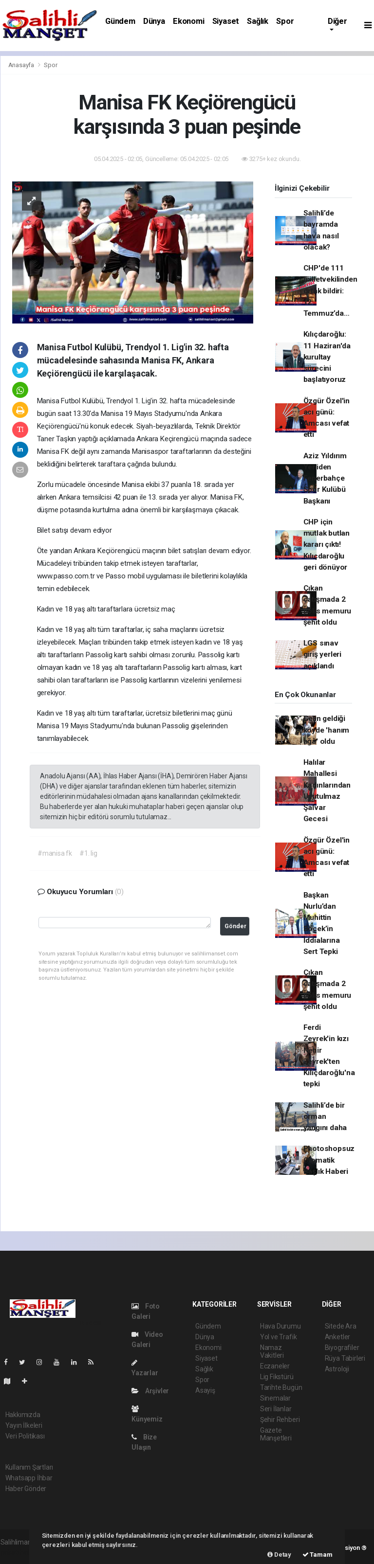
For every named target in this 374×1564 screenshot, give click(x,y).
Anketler (337, 1337)
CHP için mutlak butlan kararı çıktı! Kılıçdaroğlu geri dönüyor (326, 545)
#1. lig (88, 853)
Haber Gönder (26, 1488)
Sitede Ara (340, 1326)
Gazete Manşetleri (276, 1434)
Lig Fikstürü (277, 1377)
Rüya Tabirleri (345, 1358)
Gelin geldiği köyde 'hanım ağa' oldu (326, 730)
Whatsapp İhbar (29, 1478)
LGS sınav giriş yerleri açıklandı (322, 654)
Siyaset (226, 21)
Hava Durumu (280, 1326)
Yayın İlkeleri (23, 1425)
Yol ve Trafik (278, 1337)
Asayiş (205, 1390)
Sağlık (257, 21)
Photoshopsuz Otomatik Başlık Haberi (329, 1160)
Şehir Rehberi (280, 1419)
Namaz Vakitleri (272, 1351)
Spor (285, 21)
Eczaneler (275, 1366)
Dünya (154, 21)
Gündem (120, 21)
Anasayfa (22, 65)
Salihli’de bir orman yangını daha (325, 1117)
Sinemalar (275, 1398)
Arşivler (150, 1391)
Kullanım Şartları (29, 1467)
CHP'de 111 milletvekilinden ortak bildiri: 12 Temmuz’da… (330, 291)
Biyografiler (342, 1347)
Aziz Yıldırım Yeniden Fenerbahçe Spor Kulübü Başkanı (325, 478)
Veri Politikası (25, 1436)
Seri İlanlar (276, 1409)
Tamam (317, 1554)
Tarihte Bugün (281, 1387)
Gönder (235, 926)
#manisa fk (54, 853)
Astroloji (337, 1369)
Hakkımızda (22, 1415)
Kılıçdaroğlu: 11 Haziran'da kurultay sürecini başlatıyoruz (327, 357)
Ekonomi (189, 21)
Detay (279, 1554)
